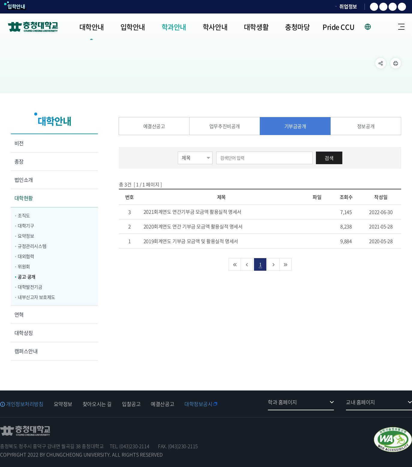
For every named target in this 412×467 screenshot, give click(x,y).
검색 (329, 157)
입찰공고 (131, 404)
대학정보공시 (198, 404)
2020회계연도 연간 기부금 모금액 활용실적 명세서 (200, 226)
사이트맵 (401, 27)
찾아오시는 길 (97, 404)
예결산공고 (162, 404)
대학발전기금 (30, 287)
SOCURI (323, 6)
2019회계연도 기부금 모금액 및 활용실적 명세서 (198, 241)
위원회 (24, 266)
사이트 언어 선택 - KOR (371, 27)
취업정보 (348, 6)
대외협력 (26, 256)
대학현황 (23, 198)
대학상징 (23, 332)
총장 (19, 161)
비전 (19, 143)
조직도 (24, 215)
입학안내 (16, 6)
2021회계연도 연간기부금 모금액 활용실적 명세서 (200, 211)
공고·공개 (26, 276)
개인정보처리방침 (25, 404)
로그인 (384, 27)
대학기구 (26, 225)
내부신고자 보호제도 (36, 297)
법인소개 (23, 179)
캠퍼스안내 (26, 351)
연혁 (19, 314)
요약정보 (26, 236)
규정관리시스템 (32, 246)
